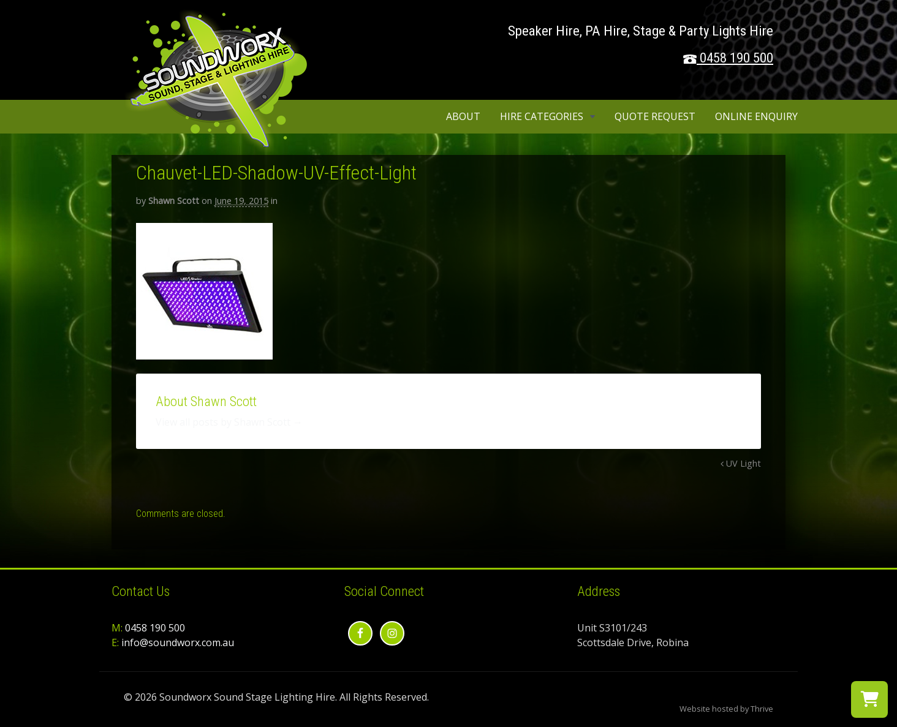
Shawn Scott (173, 200)
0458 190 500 (736, 58)
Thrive (762, 708)
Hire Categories (541, 116)
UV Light (741, 463)
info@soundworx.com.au (177, 642)
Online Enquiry (756, 116)
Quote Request (655, 116)
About (463, 116)
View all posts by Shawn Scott (229, 422)
